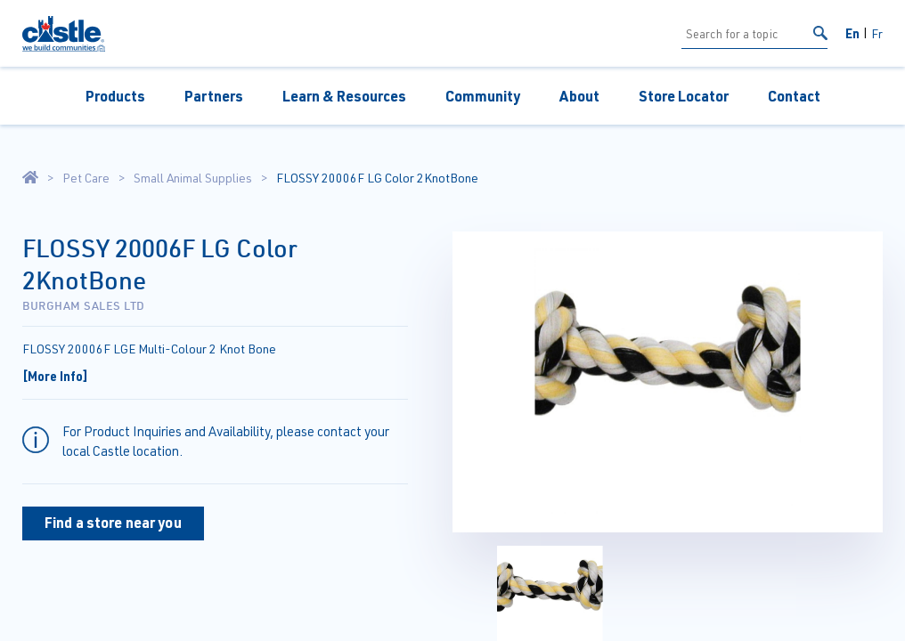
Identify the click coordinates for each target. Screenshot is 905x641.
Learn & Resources (344, 95)
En (852, 33)
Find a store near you (113, 522)
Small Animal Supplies (193, 178)
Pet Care (86, 178)
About (579, 95)
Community (482, 95)
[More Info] (55, 376)
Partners (213, 95)
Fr (877, 33)
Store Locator (684, 95)
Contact (794, 95)
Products (115, 95)
